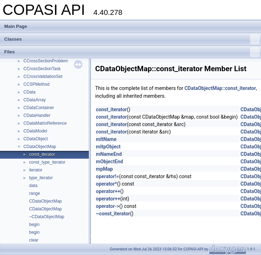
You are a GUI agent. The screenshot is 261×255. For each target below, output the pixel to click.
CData (29, 92)
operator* (106, 184)
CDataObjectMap (39, 146)
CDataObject (35, 138)
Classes (132, 39)
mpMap (104, 169)
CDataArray (34, 99)
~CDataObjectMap (46, 216)
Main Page (15, 26)
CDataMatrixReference (45, 123)
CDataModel (35, 131)
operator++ (108, 191)
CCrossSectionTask (42, 68)
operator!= (107, 176)
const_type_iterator (47, 162)
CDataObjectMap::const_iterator (220, 88)
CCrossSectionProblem (45, 60)
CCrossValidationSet (42, 76)
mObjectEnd (109, 161)
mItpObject (108, 146)
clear (33, 240)
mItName (106, 139)
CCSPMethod (36, 84)
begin (34, 224)
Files (132, 52)
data (33, 185)
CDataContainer (38, 107)
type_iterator (41, 177)
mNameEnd (109, 154)
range (34, 193)
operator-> (107, 206)
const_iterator (42, 154)
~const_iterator (113, 213)
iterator (35, 170)
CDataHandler (36, 115)
